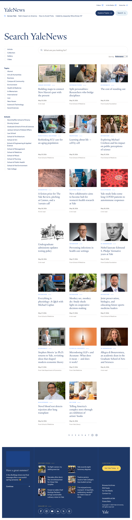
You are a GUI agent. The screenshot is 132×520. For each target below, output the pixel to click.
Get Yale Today (111, 468)
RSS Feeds (106, 488)
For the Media (107, 490)
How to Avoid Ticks (46, 16)
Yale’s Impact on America (27, 16)
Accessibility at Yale (108, 498)
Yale (105, 512)
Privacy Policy (106, 501)
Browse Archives (108, 485)
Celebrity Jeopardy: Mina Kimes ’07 (69, 16)
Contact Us (106, 493)
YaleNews (14, 10)
